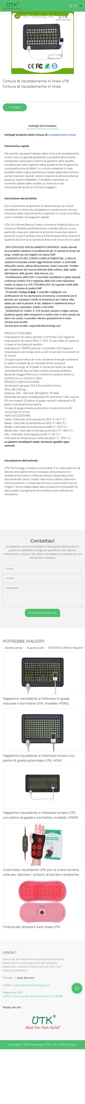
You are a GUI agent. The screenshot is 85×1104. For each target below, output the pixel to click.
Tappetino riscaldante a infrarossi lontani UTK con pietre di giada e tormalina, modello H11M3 (40, 815)
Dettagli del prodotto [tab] (42, 126)
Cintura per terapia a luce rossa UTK (31, 927)
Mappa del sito (12, 1007)
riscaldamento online (62, 134)
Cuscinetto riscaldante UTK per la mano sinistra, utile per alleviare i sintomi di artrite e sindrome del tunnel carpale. (41, 872)
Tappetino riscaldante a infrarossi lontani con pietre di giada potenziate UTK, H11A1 (39, 758)
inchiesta (14, 107)
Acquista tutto (35, 647)
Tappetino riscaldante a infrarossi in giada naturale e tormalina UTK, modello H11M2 (36, 701)
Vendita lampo (13, 647)
